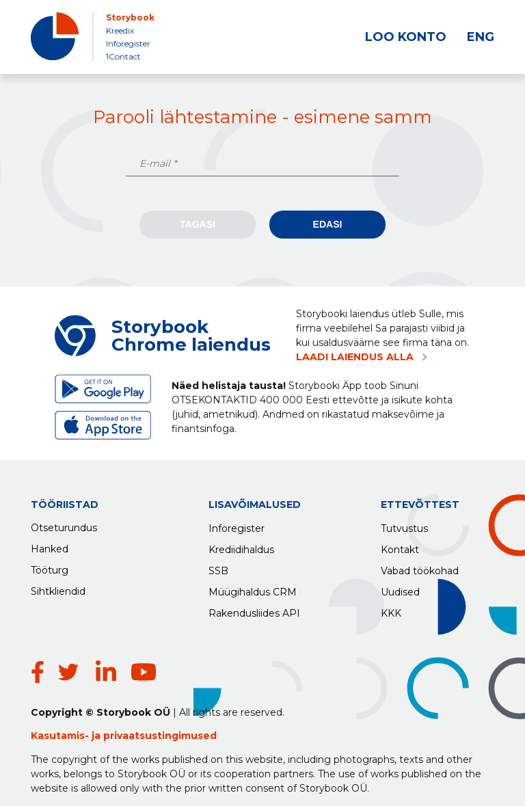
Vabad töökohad (420, 567)
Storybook (130, 17)
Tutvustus (404, 525)
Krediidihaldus (241, 546)
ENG (480, 36)
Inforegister (128, 43)
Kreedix (120, 30)
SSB (218, 567)
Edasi (327, 224)
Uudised (400, 588)
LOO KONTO (405, 36)
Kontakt (400, 546)
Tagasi (197, 224)
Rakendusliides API (254, 610)
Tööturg (49, 567)
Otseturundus (64, 525)
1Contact (123, 56)
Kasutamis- (61, 715)
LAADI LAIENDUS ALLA (355, 357)
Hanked (49, 546)
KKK (391, 610)
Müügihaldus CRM (252, 588)
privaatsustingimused (160, 715)
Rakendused (61, 610)
